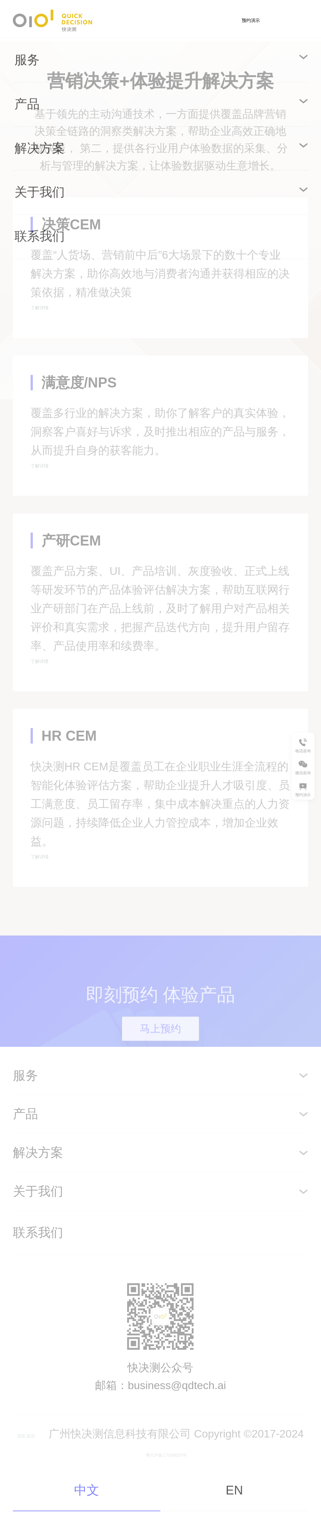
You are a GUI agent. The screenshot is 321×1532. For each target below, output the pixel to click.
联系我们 (38, 1295)
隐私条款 (38, 1496)
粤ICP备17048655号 (180, 1513)
